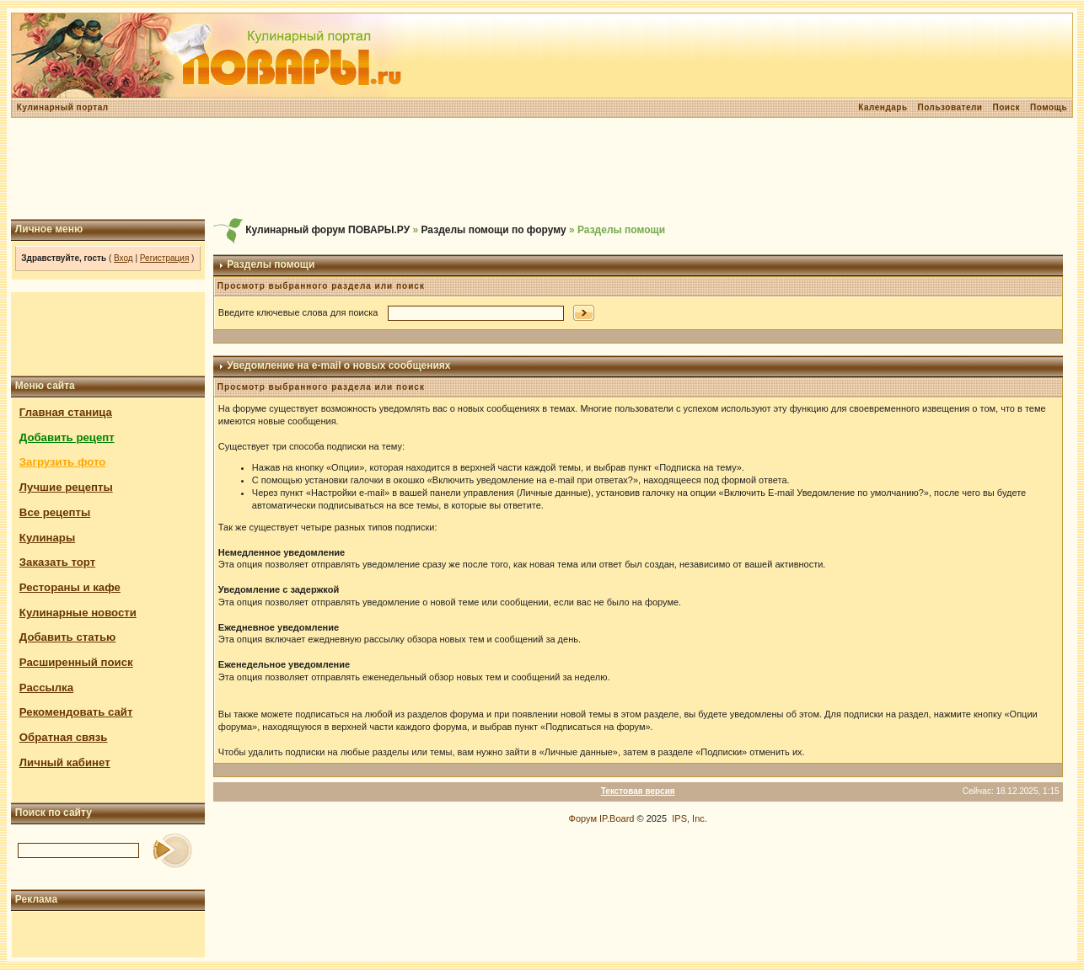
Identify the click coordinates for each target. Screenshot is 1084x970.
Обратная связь (63, 737)
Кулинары (47, 537)
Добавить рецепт (67, 437)
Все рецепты (54, 512)
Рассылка (46, 687)
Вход (123, 258)
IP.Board (616, 818)
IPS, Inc (688, 818)
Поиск (1006, 107)
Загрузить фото (62, 462)
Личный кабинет (64, 762)
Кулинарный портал (63, 107)
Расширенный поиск (76, 662)
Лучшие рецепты (66, 487)
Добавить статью (67, 637)
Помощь (1048, 107)
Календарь (882, 107)
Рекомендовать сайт (75, 712)
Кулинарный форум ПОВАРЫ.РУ (327, 230)
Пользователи (950, 107)
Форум (583, 818)
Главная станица (65, 412)
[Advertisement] (542, 168)
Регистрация (164, 258)
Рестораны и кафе (70, 587)
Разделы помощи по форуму (493, 230)
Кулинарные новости (78, 612)
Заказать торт (57, 562)
